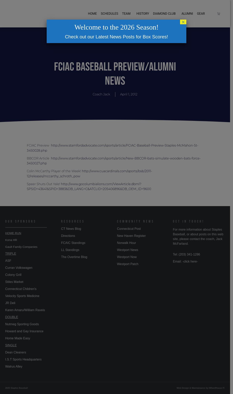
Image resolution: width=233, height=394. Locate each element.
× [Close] (183, 22)
